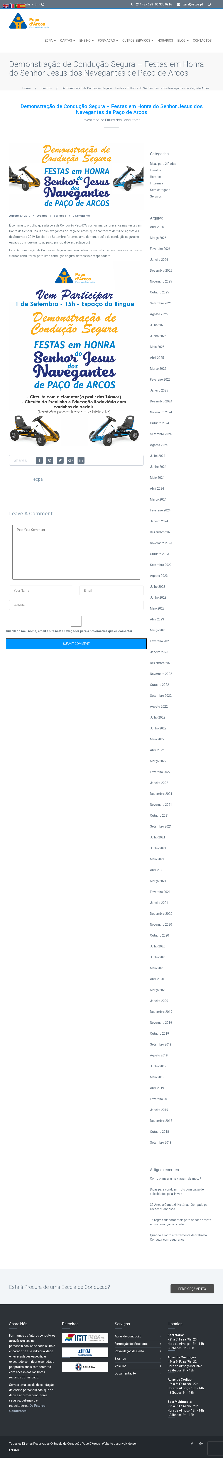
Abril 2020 (157, 979)
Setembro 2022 (161, 696)
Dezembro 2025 (161, 271)
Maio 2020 (157, 968)
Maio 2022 (157, 739)
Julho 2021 (157, 837)
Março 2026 (158, 238)
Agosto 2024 (159, 445)
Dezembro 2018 (161, 1121)
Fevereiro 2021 (160, 892)
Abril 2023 (157, 619)
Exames (138, 1359)
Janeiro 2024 (159, 521)
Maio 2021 (157, 859)
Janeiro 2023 (159, 652)
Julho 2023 (157, 587)
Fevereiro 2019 (160, 1099)
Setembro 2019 (161, 1044)
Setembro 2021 (161, 826)
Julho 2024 (157, 456)
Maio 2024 (157, 478)
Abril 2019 (157, 1088)
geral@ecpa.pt (190, 4)
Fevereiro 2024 (160, 510)
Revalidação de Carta (138, 1351)
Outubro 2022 (159, 685)
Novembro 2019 (161, 1023)
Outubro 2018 (159, 1132)
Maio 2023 (157, 608)
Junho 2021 (158, 848)
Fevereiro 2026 (160, 249)
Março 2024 (158, 499)
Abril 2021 (157, 870)
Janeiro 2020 (159, 1001)
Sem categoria (160, 190)
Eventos (46, 88)
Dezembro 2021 (161, 794)
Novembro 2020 (161, 925)
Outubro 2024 (159, 423)
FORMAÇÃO (107, 41)
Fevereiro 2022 (160, 772)
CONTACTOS (202, 41)
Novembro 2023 (161, 543)
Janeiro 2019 (159, 1110)
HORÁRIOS (165, 41)
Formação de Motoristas (138, 1344)
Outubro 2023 (159, 554)
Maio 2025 (157, 347)
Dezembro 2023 (161, 532)
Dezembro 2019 (161, 1012)
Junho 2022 (158, 728)
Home (26, 88)
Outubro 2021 (159, 816)
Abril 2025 (157, 358)
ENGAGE (15, 1450)
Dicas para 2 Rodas (163, 164)
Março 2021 (158, 881)
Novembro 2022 (161, 674)
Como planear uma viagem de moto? (175, 1178)
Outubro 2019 (159, 1034)
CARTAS (66, 41)
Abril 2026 (157, 227)
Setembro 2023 (161, 565)
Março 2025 (158, 369)
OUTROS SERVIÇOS (136, 41)
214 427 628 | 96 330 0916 (151, 4)
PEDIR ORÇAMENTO (192, 1289)
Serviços (156, 196)
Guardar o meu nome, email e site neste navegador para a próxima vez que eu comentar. (69, 631)
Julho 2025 (157, 325)
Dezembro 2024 (161, 401)
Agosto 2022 (159, 707)
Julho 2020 (157, 946)
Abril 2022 (157, 750)
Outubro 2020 (159, 935)
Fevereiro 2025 (160, 380)
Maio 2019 (157, 1077)
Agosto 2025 (159, 314)
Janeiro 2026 (159, 260)
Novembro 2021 (161, 805)
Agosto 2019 (159, 1055)
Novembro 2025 (161, 281)
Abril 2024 (157, 489)
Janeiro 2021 (159, 903)
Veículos (138, 1366)
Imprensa (156, 183)
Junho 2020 (158, 957)
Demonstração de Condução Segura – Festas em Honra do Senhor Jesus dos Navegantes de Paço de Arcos (135, 88)
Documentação (138, 1373)
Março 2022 (158, 761)
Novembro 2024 (161, 412)
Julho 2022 (157, 717)
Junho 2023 (158, 598)
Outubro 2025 (159, 292)
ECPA (49, 41)
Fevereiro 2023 (160, 641)
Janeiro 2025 (159, 390)
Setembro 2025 (161, 303)
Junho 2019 (158, 1066)
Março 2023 (158, 630)
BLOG (181, 41)
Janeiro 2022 (159, 783)
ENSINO (85, 41)
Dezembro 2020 (161, 914)
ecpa (62, 216)
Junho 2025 (158, 336)
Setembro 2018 (161, 1143)
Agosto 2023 (159, 576)
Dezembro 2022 (161, 663)
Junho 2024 (158, 467)
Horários (156, 177)
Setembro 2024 (161, 434)
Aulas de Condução (138, 1336)
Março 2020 (158, 990)
